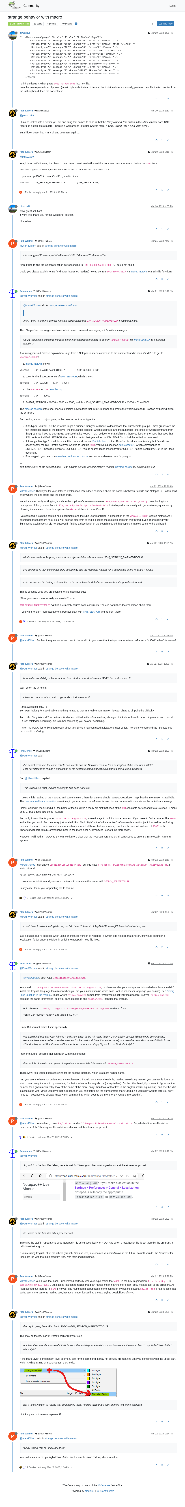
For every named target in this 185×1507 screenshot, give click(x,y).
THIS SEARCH (91, 611)
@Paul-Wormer (28, 295)
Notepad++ (104, 1485)
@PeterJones (43, 486)
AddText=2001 (127, 445)
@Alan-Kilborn (28, 245)
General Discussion (19, 24)
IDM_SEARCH (68, 376)
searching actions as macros (72, 456)
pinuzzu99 (25, 33)
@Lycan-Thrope (124, 466)
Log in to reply (166, 24)
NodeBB (89, 1491)
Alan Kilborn (26, 110)
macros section (33, 408)
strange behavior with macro (61, 245)
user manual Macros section (40, 801)
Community (31, 6)
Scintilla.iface (99, 441)
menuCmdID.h (138, 271)
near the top (56, 389)
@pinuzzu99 (42, 110)
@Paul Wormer (42, 291)
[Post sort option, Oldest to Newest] (153, 23)
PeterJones (26, 291)
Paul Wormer (26, 241)
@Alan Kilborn (43, 152)
